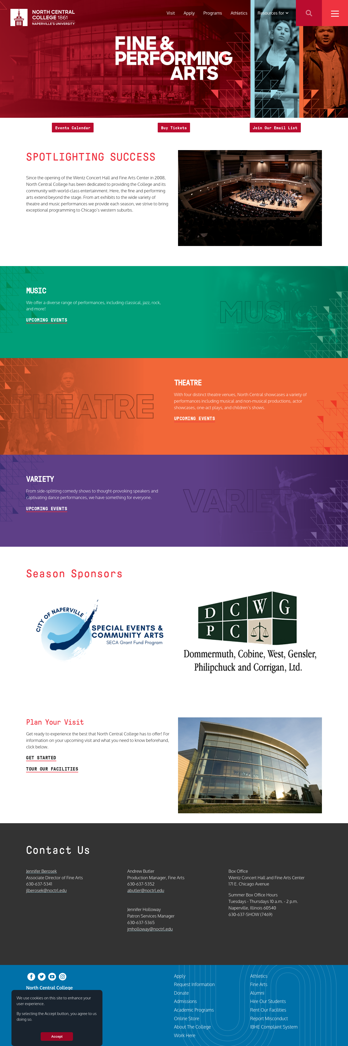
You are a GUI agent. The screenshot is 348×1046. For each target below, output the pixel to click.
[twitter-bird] (42, 976)
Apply (189, 13)
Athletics (239, 13)
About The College (192, 1027)
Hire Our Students (268, 1001)
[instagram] (62, 976)
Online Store (186, 1018)
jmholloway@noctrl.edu (150, 929)
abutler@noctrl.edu (145, 890)
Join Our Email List (275, 128)
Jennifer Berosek (41, 871)
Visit (171, 13)
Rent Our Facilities (268, 1010)
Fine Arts (258, 984)
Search (309, 13)
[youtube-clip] (52, 976)
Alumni (257, 993)
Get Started (41, 757)
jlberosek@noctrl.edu (46, 890)
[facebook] (31, 976)
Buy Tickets (174, 128)
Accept (56, 1036)
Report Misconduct (269, 1018)
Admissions (185, 1001)
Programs (212, 13)
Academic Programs (194, 1010)
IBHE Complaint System (274, 1027)
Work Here (185, 1035)
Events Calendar (72, 128)
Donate (181, 993)
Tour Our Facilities (52, 769)
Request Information (194, 984)
